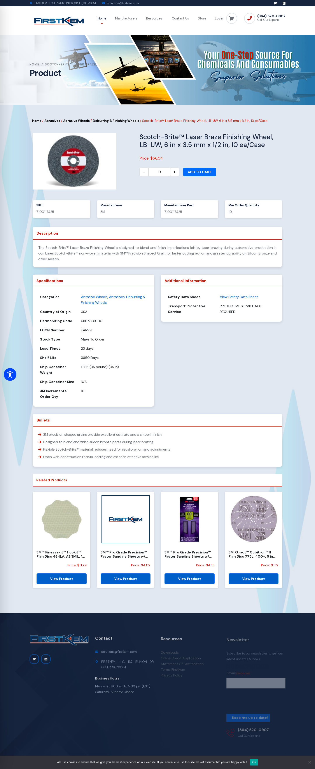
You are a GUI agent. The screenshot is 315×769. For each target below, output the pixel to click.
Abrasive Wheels (76, 121)
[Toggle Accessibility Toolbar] (10, 374)
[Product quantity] (159, 172)
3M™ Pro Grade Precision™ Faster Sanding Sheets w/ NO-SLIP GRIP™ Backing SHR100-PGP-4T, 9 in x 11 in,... (124, 554)
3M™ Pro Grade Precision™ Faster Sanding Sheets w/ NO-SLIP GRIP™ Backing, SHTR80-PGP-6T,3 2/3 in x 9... (187, 554)
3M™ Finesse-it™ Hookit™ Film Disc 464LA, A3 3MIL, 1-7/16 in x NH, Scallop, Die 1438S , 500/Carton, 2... (60, 554)
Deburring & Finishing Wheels (116, 121)
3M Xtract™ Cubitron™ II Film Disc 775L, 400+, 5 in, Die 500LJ (251, 554)
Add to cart (200, 172)
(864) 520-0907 (271, 16)
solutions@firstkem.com (123, 3)
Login (219, 18)
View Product (61, 578)
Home (102, 18)
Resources (154, 18)
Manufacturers (126, 18)
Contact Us (180, 18)
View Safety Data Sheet (239, 297)
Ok (254, 762)
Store (202, 18)
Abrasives (52, 121)
